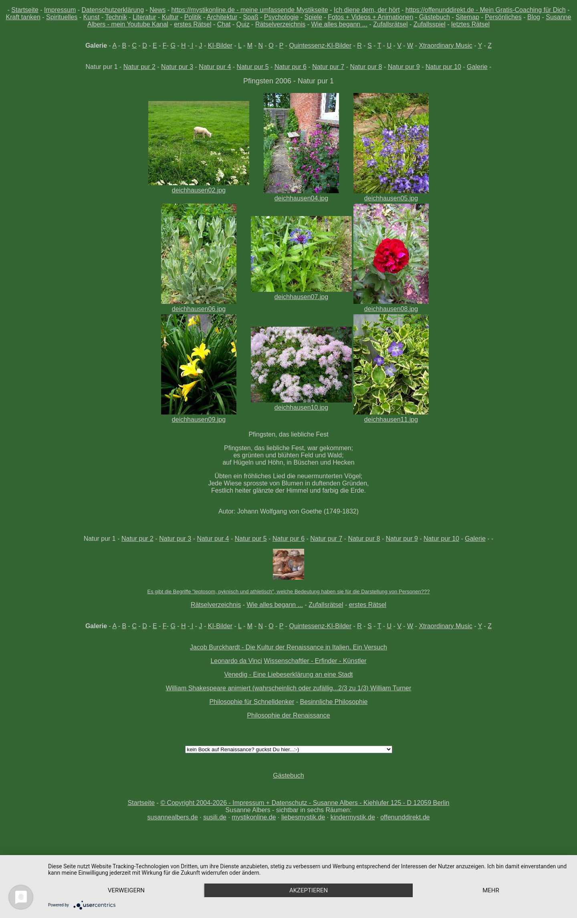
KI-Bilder (220, 45)
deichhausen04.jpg (301, 195)
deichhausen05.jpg (391, 195)
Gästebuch (434, 17)
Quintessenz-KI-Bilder (320, 45)
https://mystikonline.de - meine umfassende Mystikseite (249, 9)
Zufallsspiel (430, 24)
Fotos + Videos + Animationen (370, 17)
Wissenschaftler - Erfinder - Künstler (315, 660)
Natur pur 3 (177, 66)
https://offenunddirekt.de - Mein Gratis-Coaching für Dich (486, 9)
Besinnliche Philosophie (333, 701)
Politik (193, 17)
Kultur (170, 17)
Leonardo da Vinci (236, 660)
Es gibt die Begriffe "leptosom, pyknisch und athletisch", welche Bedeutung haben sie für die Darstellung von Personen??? (288, 591)
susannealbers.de (172, 817)
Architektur (222, 17)
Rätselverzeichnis (280, 24)
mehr (490, 890)
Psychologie (281, 17)
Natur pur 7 (328, 66)
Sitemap (467, 17)
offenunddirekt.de (405, 817)
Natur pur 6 (290, 66)
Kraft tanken (23, 17)
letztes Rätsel (470, 24)
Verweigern (126, 890)
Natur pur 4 (215, 66)
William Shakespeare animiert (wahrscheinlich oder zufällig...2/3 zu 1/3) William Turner (289, 688)
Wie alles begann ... (339, 24)
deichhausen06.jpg (198, 305)
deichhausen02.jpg (198, 187)
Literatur (144, 17)
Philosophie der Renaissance (288, 715)
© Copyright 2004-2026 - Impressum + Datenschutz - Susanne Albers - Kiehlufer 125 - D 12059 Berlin (304, 802)
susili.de (214, 817)
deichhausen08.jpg (391, 305)
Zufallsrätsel (390, 24)
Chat (224, 24)
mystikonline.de (254, 817)
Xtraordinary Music (445, 45)
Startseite (24, 9)
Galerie (477, 66)
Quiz (243, 24)
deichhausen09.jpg (198, 416)
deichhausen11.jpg (391, 416)
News (157, 9)
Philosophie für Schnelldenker (252, 701)
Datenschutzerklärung (112, 9)
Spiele (313, 17)
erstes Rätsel (192, 24)
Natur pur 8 (366, 66)
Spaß (250, 17)
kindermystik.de (353, 817)
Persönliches (503, 17)
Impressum (60, 9)
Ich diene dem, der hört (367, 9)
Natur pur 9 (404, 66)
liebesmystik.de (303, 817)
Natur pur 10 (443, 66)
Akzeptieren (308, 890)
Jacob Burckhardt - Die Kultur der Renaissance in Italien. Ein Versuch (288, 647)
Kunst (91, 17)
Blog (533, 17)
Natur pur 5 (253, 66)
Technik (116, 17)
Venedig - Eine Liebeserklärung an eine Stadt (288, 674)
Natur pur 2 (139, 66)
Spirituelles (61, 17)
